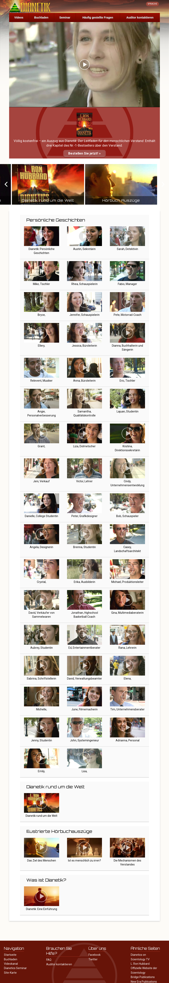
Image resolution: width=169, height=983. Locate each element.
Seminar (64, 17)
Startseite (10, 954)
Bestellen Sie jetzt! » (84, 153)
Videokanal (11, 963)
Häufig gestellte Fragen (97, 17)
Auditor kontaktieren (140, 17)
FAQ (48, 959)
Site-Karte (10, 972)
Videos (18, 17)
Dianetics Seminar (15, 968)
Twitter (93, 959)
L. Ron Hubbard (140, 963)
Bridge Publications (143, 977)
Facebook (94, 954)
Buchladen (41, 17)
